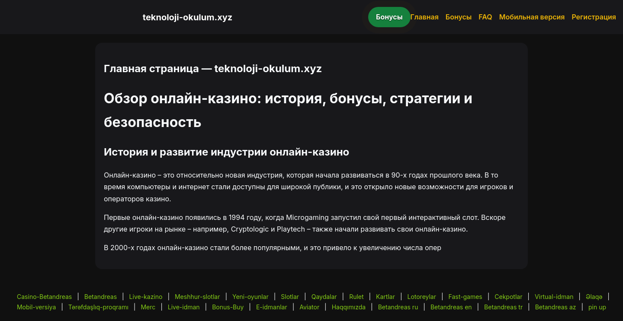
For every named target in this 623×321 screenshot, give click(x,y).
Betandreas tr (503, 307)
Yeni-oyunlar (250, 296)
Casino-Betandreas (44, 296)
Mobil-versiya (36, 307)
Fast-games (465, 296)
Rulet (356, 296)
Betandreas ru (398, 307)
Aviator (309, 307)
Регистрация (594, 17)
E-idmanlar (271, 307)
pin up (597, 307)
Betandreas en (451, 307)
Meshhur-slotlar (197, 296)
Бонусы (389, 17)
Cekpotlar (508, 296)
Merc (148, 307)
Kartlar (385, 296)
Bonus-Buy (228, 307)
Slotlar (290, 296)
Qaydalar (324, 296)
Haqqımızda (349, 307)
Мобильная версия (532, 17)
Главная (425, 17)
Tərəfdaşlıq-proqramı (98, 307)
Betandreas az (555, 307)
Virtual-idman (554, 296)
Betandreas (100, 296)
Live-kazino (146, 296)
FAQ (485, 17)
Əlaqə (594, 296)
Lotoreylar (421, 296)
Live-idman (184, 307)
